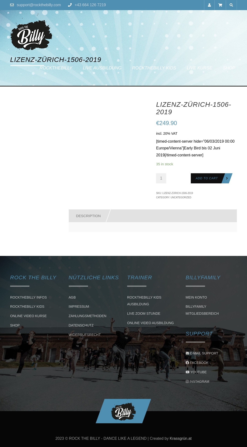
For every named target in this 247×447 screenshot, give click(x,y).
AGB (72, 297)
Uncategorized (181, 197)
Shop (229, 68)
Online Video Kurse (28, 316)
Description (88, 216)
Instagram (197, 381)
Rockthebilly (56, 68)
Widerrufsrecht (85, 335)
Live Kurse (199, 68)
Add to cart (207, 178)
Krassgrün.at (181, 438)
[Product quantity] (161, 178)
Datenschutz (81, 325)
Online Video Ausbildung (150, 323)
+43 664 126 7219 (90, 5)
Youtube (196, 372)
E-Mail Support (202, 353)
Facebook (197, 363)
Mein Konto (196, 297)
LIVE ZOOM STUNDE (143, 313)
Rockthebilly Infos (28, 297)
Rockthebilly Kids (154, 68)
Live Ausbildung (102, 68)
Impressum (79, 307)
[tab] (86, 215)
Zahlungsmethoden (87, 316)
